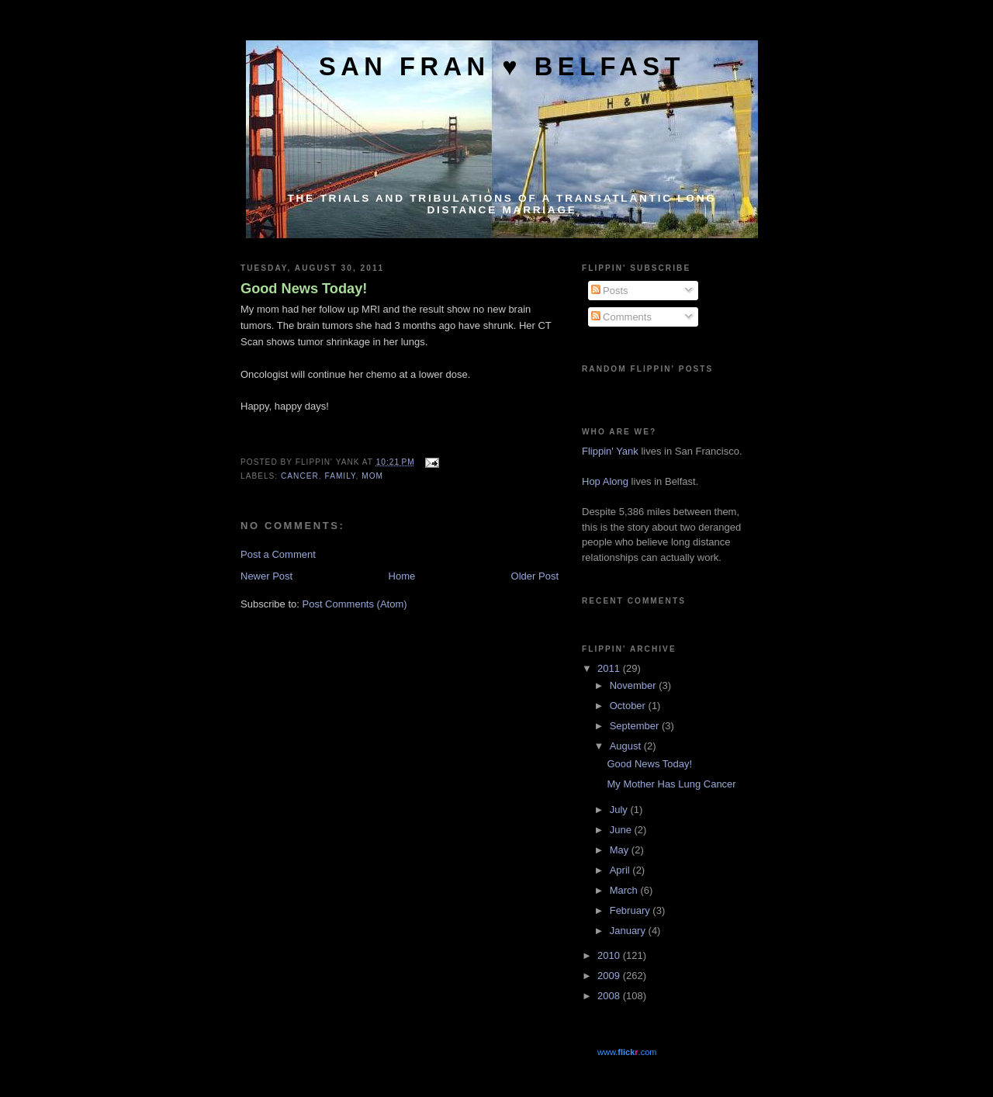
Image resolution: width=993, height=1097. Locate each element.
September (636, 726)
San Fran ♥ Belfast (502, 66)
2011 (610, 668)
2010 (610, 955)
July (620, 809)
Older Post (535, 576)
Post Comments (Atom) (355, 604)
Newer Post (266, 576)
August (627, 746)
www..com (626, 1052)
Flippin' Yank (610, 451)
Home (402, 576)
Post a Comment (278, 554)
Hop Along (605, 481)
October (629, 705)
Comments (621, 317)
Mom (372, 476)
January (629, 930)
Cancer (300, 476)
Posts (609, 290)
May (620, 850)
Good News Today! (303, 288)
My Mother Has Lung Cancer (671, 784)
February (631, 910)
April (621, 870)
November (634, 685)
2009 (610, 975)
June (622, 830)
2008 (610, 996)
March (625, 890)
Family (340, 476)
